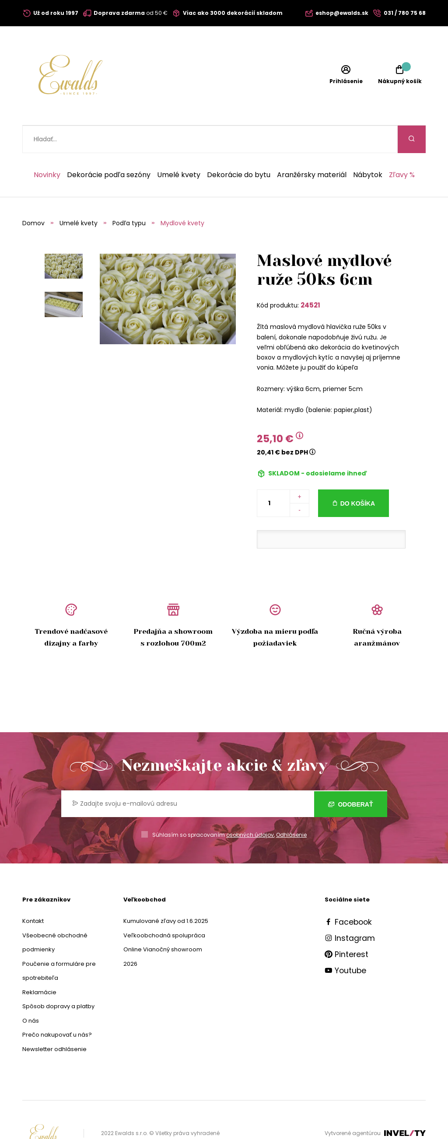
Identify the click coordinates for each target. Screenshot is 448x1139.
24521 (310, 277)
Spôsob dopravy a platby (58, 979)
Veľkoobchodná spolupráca (164, 908)
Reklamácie (39, 965)
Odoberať (350, 776)
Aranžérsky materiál (311, 147)
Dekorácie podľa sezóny (108, 147)
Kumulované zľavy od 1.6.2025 (165, 893)
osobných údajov (250, 807)
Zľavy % (402, 147)
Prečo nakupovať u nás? (57, 1007)
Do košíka (357, 475)
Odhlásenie (291, 807)
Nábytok (367, 147)
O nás (30, 993)
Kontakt (33, 893)
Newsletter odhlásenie (54, 1021)
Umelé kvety (178, 147)
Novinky (47, 147)
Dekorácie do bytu (238, 147)
